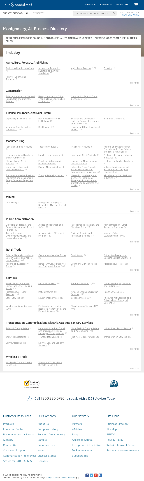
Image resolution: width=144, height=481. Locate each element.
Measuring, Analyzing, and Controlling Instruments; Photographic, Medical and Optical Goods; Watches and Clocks (85, 181)
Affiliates (77, 429)
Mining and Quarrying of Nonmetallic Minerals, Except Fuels (52, 205)
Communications (14, 343)
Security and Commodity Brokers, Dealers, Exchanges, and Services (85, 121)
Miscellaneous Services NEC (84, 306)
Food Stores (77, 255)
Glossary (8, 439)
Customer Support (14, 450)
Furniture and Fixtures (49, 155)
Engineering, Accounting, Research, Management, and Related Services (52, 309)
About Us (43, 423)
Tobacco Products (47, 147)
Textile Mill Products (80, 147)
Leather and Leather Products (118, 161)
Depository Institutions (16, 119)
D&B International (82, 450)
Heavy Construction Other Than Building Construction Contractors (51, 99)
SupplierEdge (80, 455)
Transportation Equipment (51, 176)
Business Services (80, 284)
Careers (42, 439)
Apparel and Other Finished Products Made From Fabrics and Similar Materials (117, 149)
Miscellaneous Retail (113, 264)
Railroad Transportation (17, 329)
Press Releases (46, 445)
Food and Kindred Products (19, 147)
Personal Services (47, 284)
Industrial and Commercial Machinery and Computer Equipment (116, 169)
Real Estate (43, 127)
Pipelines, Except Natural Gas (85, 337)
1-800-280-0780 (129, 14)
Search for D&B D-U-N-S (17, 461)
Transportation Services (115, 337)
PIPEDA (111, 434)
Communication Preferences (19, 455)
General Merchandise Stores (52, 255)
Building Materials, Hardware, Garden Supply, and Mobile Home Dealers (20, 258)
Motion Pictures (45, 292)
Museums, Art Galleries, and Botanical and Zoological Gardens (117, 300)
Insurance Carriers (113, 119)
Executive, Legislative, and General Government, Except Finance (20, 227)
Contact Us (9, 445)
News (41, 450)
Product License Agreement (123, 450)
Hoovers (43, 461)
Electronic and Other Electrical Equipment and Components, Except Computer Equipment (20, 178)
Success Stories (47, 455)
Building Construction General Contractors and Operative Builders (20, 99)
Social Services (78, 298)
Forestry (108, 68)
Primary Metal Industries (49, 167)
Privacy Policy (115, 439)
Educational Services (48, 298)
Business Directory (117, 423)
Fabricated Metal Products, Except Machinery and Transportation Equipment (84, 169)
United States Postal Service (117, 329)
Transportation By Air (48, 337)
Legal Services (13, 298)
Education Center (13, 429)
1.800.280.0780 (53, 398)
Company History (48, 429)
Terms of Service (67, 478)
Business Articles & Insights (19, 434)
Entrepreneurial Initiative (86, 445)
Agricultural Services (81, 68)
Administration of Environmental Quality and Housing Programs (18, 235)
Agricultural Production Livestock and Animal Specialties (49, 71)
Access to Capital (82, 439)
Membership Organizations (19, 306)
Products (8, 423)
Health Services (111, 292)
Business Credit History (51, 434)
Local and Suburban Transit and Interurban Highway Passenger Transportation (51, 331)
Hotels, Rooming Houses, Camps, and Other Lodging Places (19, 286)
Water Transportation (16, 337)
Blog (75, 434)
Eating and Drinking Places (84, 264)
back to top (134, 83)
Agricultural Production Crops (20, 68)
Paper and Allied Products (83, 155)
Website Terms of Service (121, 445)
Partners (77, 423)
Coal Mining (11, 203)
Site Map (112, 429)
